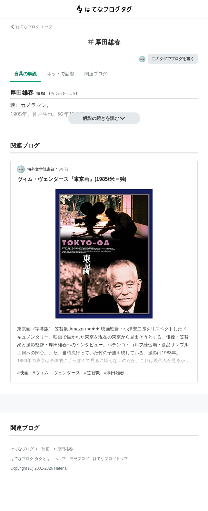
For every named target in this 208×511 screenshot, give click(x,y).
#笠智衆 (92, 372)
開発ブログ (79, 458)
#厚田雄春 (114, 372)
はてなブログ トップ (31, 27)
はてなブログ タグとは (30, 458)
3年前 (63, 169)
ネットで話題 (60, 73)
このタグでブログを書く (173, 59)
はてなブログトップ (110, 458)
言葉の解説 (25, 73)
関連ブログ (95, 73)
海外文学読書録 (40, 169)
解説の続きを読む (104, 118)
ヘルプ (60, 458)
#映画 (23, 372)
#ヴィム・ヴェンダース (56, 372)
